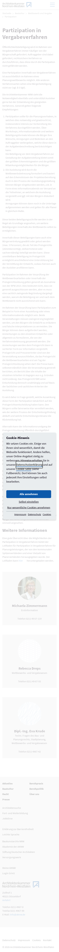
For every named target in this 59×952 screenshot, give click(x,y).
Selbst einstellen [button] (29, 502)
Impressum (20, 514)
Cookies (47, 514)
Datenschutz (34, 514)
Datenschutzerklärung (29, 464)
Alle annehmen (29, 494)
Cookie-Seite (23, 469)
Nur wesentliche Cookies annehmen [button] (28, 507)
